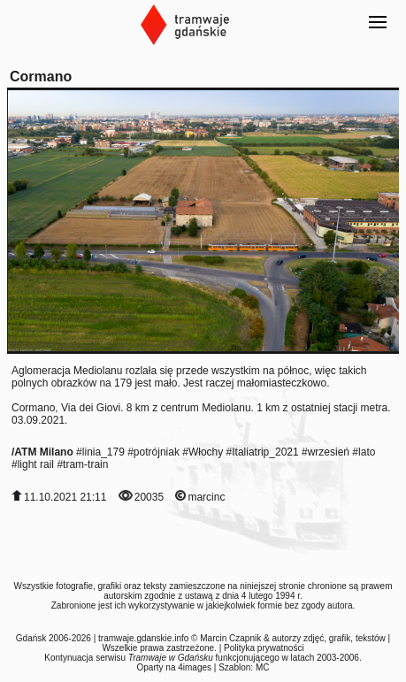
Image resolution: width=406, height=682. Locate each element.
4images (194, 667)
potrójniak (157, 452)
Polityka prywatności (264, 648)
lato (366, 452)
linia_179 (103, 452)
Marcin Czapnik (230, 638)
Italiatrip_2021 (265, 452)
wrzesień (328, 452)
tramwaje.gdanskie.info (143, 638)
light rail (36, 464)
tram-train (85, 464)
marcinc (206, 497)
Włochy (205, 452)
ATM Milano (43, 452)
